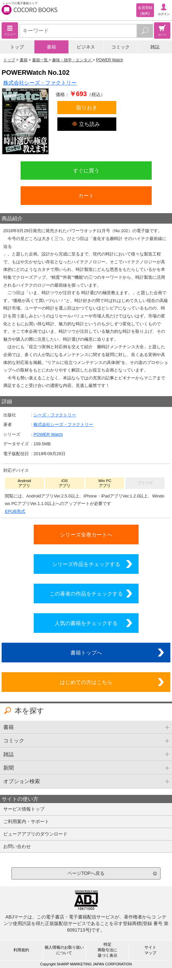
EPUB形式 (15, 511)
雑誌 (155, 47)
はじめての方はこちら (86, 682)
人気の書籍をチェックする (86, 623)
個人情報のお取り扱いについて (64, 950)
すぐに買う (86, 170)
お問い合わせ (17, 846)
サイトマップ (150, 950)
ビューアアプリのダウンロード (35, 834)
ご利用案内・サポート (26, 821)
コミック (120, 47)
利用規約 (21, 950)
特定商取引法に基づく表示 (107, 950)
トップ (17, 47)
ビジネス (86, 47)
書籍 (51, 47)
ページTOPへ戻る (86, 873)
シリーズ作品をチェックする (86, 564)
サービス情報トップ (24, 809)
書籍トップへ (86, 652)
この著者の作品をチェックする (86, 593)
